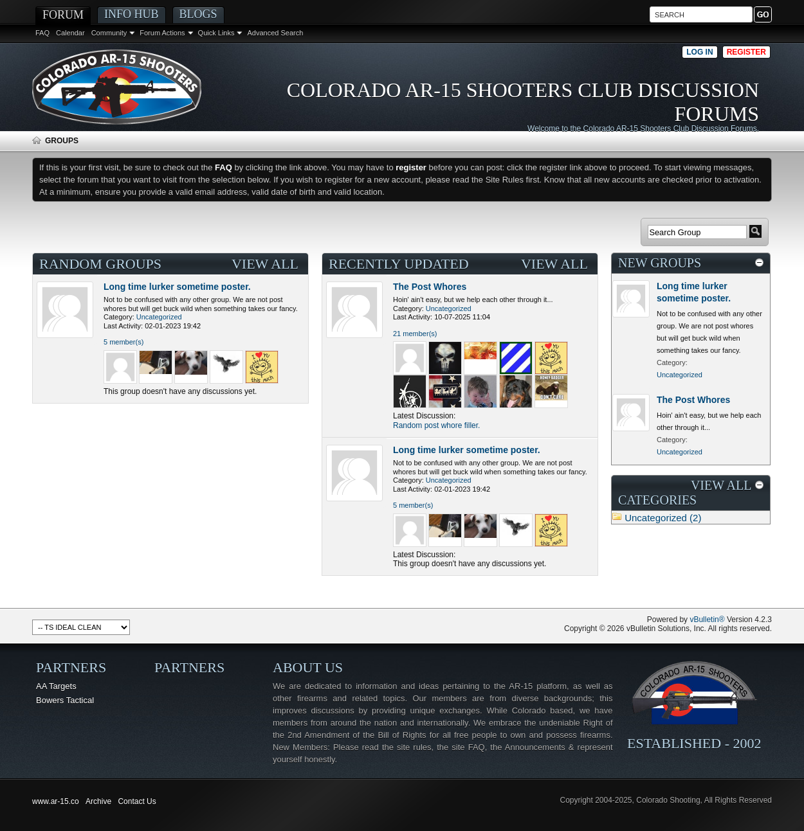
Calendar (70, 33)
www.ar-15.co (55, 801)
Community (109, 33)
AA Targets (56, 686)
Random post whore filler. (436, 425)
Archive (98, 801)
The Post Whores (429, 286)
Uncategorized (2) (663, 517)
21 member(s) (415, 333)
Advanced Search (275, 33)
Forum (63, 14)
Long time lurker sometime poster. (177, 286)
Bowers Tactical (65, 700)
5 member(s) (123, 342)
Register (746, 52)
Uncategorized (159, 317)
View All (265, 264)
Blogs (198, 14)
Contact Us (137, 801)
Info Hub (131, 14)
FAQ (42, 33)
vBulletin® (707, 619)
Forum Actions (162, 33)
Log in (699, 52)
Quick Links (216, 33)
